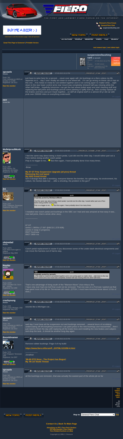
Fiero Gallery (68, 429)
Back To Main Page (68, 424)
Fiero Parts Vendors (69, 428)
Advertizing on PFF (54, 428)
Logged (117, 97)
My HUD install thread (35, 176)
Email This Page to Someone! (14, 43)
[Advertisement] (38, 61)
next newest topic (99, 47)
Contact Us (51, 424)
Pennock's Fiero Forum (107, 23)
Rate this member (9, 86)
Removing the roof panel (37, 174)
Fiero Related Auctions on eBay (61, 431)
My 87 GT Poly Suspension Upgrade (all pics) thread (50, 172)
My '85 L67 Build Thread (37, 361)
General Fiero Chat (108, 25)
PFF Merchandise (56, 429)
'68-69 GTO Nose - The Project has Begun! (45, 359)
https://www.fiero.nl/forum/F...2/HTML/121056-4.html (50, 348)
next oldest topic (113, 47)
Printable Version (32, 43)
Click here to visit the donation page (16, 37)
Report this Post (43, 73)
